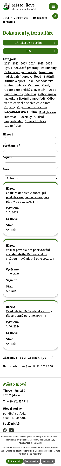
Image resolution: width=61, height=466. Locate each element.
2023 (24, 63)
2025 (41, 63)
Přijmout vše (14, 461)
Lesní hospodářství (40, 81)
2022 (16, 63)
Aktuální (12, 229)
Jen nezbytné (31, 461)
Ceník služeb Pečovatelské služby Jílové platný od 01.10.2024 (29, 314)
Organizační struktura (32, 107)
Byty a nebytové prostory (21, 68)
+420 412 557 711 (17, 401)
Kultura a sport (14, 81)
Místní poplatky (15, 85)
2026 (49, 63)
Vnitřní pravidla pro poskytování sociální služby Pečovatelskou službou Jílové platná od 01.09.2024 (30, 256)
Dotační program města (20, 72)
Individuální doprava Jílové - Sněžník (29, 76)
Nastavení (48, 461)
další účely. (37, 443)
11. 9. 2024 (13, 274)
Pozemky (26, 117)
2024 (32, 63)
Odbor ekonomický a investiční (25, 90)
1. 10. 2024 (13, 326)
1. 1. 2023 (12, 212)
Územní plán (13, 126)
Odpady (9, 107)
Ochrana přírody (39, 85)
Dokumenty (49, 68)
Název (8, 134)
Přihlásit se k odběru (35, 42)
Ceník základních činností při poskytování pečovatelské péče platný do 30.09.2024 (27, 197)
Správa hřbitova (35, 121)
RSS (41, 51)
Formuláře (46, 72)
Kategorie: (10, 59)
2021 (7, 63)
